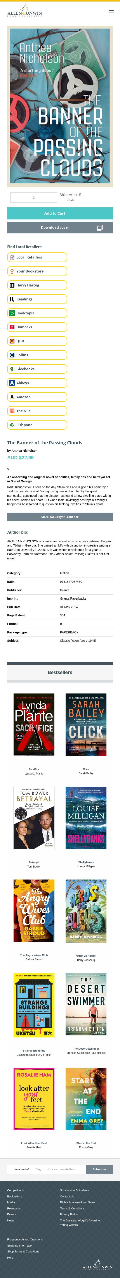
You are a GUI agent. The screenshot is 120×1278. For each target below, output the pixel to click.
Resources (14, 1208)
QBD (20, 341)
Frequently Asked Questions (25, 1239)
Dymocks (24, 327)
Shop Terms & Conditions (23, 1251)
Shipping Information (20, 1245)
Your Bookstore (29, 271)
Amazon (23, 397)
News (10, 1220)
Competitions (15, 1190)
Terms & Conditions (72, 1208)
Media (11, 1202)
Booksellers (14, 1196)
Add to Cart (54, 213)
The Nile (23, 411)
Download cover (55, 227)
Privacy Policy (69, 1214)
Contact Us (67, 1196)
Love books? (22, 1169)
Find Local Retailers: (24, 246)
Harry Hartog (27, 285)
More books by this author (59, 517)
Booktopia (25, 313)
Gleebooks (25, 369)
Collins (22, 355)
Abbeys (22, 383)
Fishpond (24, 425)
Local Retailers (29, 257)
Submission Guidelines (74, 1190)
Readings (24, 299)
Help (10, 1257)
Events (11, 1214)
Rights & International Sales (77, 1202)
